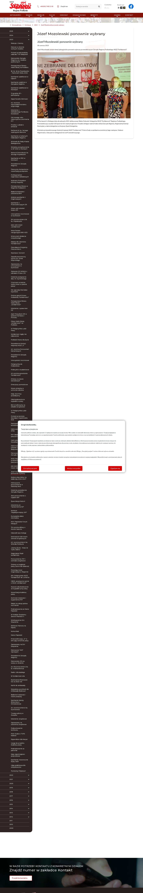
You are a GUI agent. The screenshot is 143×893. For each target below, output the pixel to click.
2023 (36, 25)
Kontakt (129, 15)
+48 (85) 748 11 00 (46, 6)
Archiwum (28, 25)
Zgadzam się (115, 468)
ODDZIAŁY (64, 15)
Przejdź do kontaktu (19, 878)
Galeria (117, 15)
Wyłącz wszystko (73, 468)
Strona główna (16, 25)
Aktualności (15, 15)
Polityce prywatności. (35, 459)
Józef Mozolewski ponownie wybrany (52, 25)
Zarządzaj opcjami (30, 468)
